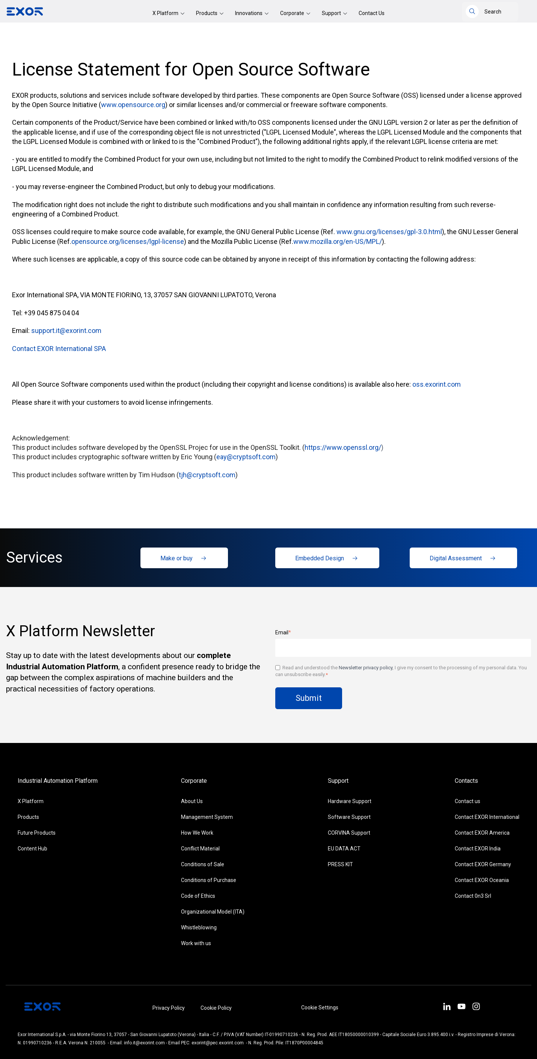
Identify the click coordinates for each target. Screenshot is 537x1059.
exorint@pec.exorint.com (218, 1042)
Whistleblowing (199, 927)
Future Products (37, 833)
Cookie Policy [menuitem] (216, 1008)
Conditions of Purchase (208, 880)
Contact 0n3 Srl (473, 896)
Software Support (349, 817)
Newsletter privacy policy (365, 667)
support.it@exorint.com (66, 330)
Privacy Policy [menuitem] (168, 1008)
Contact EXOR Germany (483, 864)
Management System (207, 817)
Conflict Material (200, 849)
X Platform (166, 13)
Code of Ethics (198, 896)
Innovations (249, 13)
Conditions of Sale (202, 864)
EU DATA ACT (344, 849)
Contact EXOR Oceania (482, 880)
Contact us (467, 801)
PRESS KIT (340, 864)
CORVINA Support (349, 833)
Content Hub (32, 849)
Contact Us (372, 13)
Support (332, 13)
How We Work (197, 833)
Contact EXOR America (482, 833)
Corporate (292, 13)
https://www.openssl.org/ (343, 447)
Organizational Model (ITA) (212, 912)
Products (207, 13)
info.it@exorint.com (144, 1042)
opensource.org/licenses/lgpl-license (127, 241)
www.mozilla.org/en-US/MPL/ (337, 241)
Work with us (196, 943)
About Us (192, 801)
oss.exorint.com (436, 384)
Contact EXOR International (487, 817)
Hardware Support (349, 801)
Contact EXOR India (478, 849)
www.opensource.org (133, 105)
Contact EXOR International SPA (59, 348)
